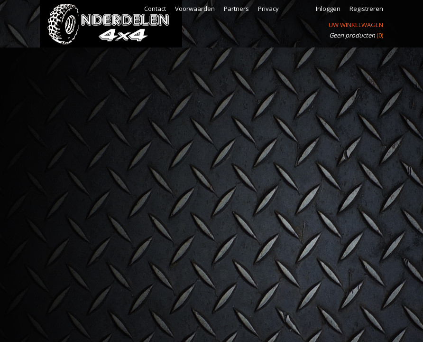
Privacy (268, 8)
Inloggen (328, 8)
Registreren (366, 8)
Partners (236, 8)
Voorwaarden (195, 8)
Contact (155, 8)
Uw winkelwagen (356, 24)
